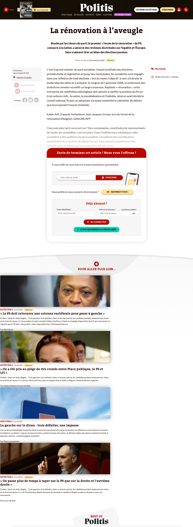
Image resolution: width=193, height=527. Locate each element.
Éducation (20, 485)
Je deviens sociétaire (40, 480)
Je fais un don (37, 477)
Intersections (123, 14)
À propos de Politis (39, 487)
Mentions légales (18, 518)
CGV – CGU (54, 518)
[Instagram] (180, 508)
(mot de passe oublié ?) (128, 209)
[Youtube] (172, 508)
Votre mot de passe (107, 209)
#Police (65, 480)
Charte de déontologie (36, 518)
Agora (3, 477)
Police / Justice (22, 490)
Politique (66, 14)
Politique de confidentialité (72, 518)
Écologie (79, 14)
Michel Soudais (81, 60)
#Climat (66, 477)
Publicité (90, 518)
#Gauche (66, 482)
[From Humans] (159, 514)
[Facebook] (157, 508)
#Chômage (67, 487)
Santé (18, 487)
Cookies (100, 518)
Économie (20, 482)
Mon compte (37, 490)
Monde (18, 477)
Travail (18, 480)
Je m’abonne (36, 482)
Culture (107, 14)
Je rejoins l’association (40, 485)
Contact (4, 518)
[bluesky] (164, 508)
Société (90, 14)
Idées (98, 14)
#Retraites (67, 485)
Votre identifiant (64, 209)
